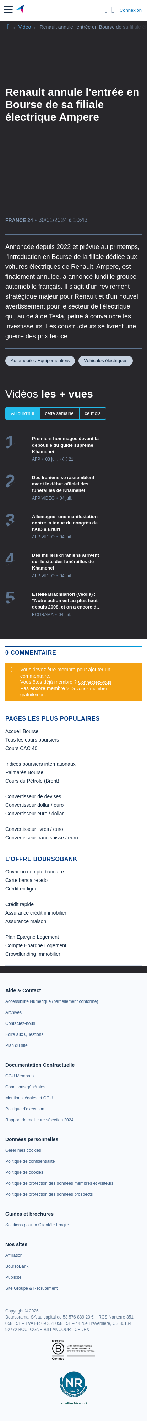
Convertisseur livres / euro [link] (34, 829)
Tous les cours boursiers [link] (32, 740)
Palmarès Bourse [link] (24, 772)
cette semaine (59, 413)
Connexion (131, 10)
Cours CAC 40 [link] (21, 748)
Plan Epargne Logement (32, 937)
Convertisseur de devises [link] (33, 796)
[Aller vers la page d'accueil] (20, 10)
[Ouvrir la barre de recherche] (106, 10)
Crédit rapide (19, 904)
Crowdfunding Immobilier (32, 954)
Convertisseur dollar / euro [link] (34, 805)
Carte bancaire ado (26, 880)
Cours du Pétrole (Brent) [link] (32, 781)
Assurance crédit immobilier (35, 913)
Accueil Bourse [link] (21, 731)
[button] (8, 9)
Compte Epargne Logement (35, 945)
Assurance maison (25, 921)
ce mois (93, 413)
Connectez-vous (94, 682)
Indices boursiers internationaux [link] (40, 764)
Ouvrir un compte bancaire (34, 872)
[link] (51, 1001)
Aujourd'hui (22, 413)
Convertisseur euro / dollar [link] (34, 813)
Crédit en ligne (21, 889)
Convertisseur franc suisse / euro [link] (41, 837)
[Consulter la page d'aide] (113, 10)
